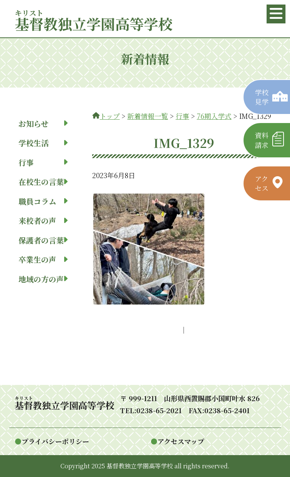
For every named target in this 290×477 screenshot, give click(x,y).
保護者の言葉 (43, 240)
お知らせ (43, 123)
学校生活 (43, 142)
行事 (43, 162)
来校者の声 (43, 220)
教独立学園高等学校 (94, 23)
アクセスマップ (180, 441)
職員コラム (43, 201)
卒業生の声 (43, 259)
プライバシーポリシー (55, 441)
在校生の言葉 (43, 181)
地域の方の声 (43, 279)
